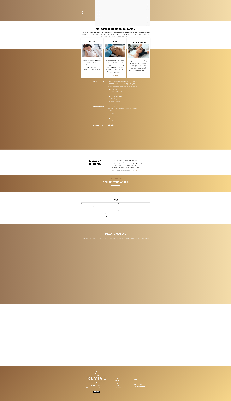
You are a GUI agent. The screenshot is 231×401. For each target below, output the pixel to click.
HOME (117, 378)
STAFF (136, 381)
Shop (97, 24)
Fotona (86, 58)
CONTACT (118, 385)
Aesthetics (99, 8)
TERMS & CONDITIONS (140, 386)
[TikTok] (96, 385)
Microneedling (132, 60)
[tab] (115, 203)
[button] (109, 125)
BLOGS (117, 381)
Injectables (99, 17)
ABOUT (117, 380)
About (97, 4)
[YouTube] (101, 385)
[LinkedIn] (99, 385)
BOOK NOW (92, 72)
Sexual (98, 14)
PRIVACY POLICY (138, 384)
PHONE (136, 379)
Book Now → (137, 170)
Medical (98, 11)
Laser (97, 20)
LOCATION (137, 382)
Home (97, 1)
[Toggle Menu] (147, 4)
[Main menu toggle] (228, 28)
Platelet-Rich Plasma (111, 58)
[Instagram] (94, 385)
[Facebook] (92, 385)
